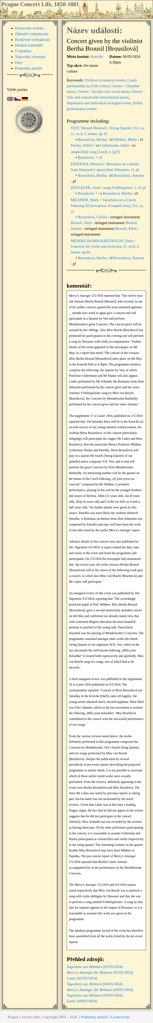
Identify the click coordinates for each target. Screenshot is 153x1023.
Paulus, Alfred (82, 145)
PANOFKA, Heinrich (88, 164)
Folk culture (100, 86)
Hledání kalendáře (29, 45)
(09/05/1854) (95, 995)
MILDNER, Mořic (85, 200)
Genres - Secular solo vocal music (104, 91)
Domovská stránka (29, 28)
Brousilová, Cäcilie (93, 217)
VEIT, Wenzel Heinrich (89, 128)
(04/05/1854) (95, 984)
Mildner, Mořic (126, 139)
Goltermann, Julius (115, 145)
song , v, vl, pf (124, 187)
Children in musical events (104, 80)
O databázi (23, 51)
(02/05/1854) (95, 967)
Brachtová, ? (88, 157)
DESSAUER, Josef (86, 187)
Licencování (120, 1017)
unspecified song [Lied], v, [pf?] (95, 152)
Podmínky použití (28, 68)
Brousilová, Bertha (93, 139)
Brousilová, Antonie (129, 175)
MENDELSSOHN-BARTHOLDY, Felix (102, 241)
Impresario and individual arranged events (99, 103)
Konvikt (96, 56)
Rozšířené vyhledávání (32, 40)
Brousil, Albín (126, 228)
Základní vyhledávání (31, 34)
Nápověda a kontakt (30, 57)
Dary (19, 62)
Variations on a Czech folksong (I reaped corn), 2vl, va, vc (107, 205)
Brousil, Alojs (82, 223)
